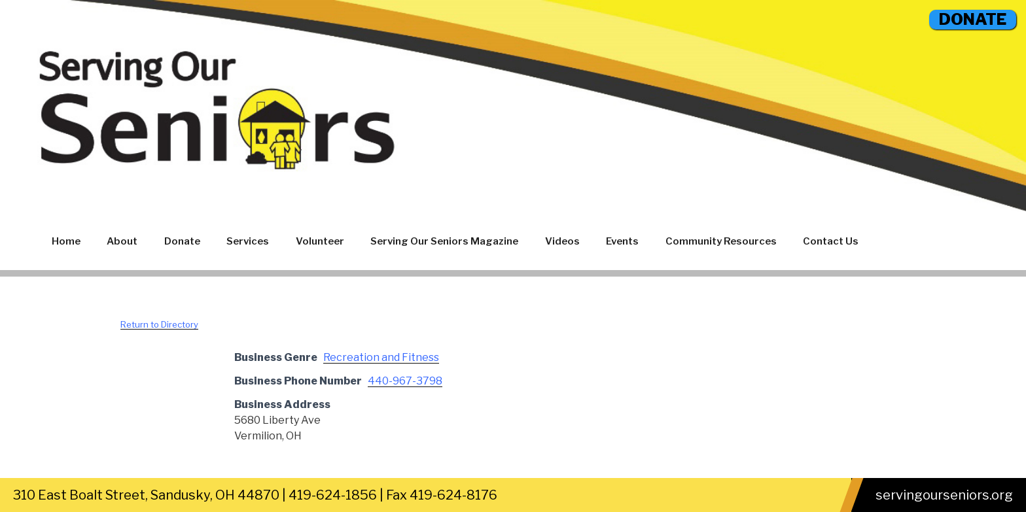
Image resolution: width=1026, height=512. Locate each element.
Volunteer (320, 241)
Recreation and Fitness (381, 357)
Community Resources (721, 241)
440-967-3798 (405, 381)
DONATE (972, 19)
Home (66, 241)
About (122, 241)
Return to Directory (159, 324)
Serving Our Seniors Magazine (444, 241)
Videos (562, 241)
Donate (182, 241)
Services (247, 241)
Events (622, 241)
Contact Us (830, 241)
